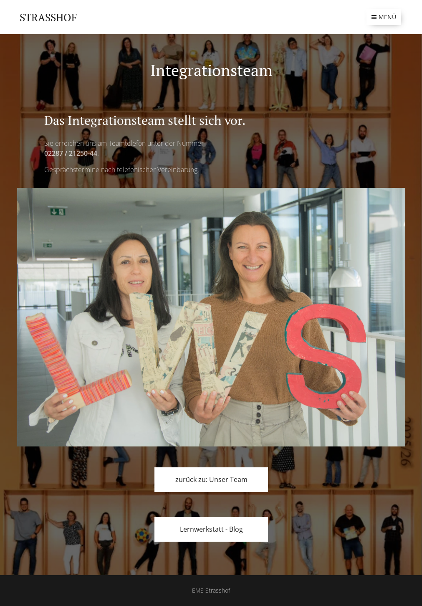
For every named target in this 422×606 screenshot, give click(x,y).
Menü (383, 17)
